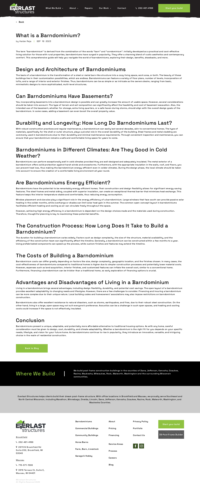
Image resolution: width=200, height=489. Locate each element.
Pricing (112, 428)
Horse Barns (81, 442)
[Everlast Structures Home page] (25, 8)
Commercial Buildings (86, 428)
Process (113, 451)
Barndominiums (83, 421)
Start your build (174, 8)
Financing (114, 435)
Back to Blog (32, 348)
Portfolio (138, 428)
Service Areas (116, 444)
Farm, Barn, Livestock (87, 449)
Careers (113, 457)
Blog (111, 464)
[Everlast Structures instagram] (141, 446)
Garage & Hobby (83, 456)
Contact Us (139, 435)
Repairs (89, 8)
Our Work (105, 8)
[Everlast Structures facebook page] (135, 446)
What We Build (54, 8)
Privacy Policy (140, 421)
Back (20, 22)
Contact (121, 8)
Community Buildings (86, 435)
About (74, 8)
